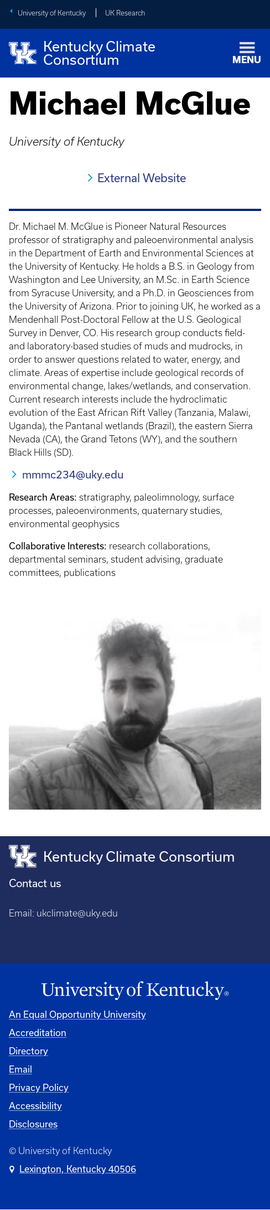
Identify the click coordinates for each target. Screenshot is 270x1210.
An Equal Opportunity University (77, 1014)
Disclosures (33, 1124)
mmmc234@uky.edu (72, 474)
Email (20, 1069)
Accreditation (37, 1032)
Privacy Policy (39, 1087)
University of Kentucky (52, 13)
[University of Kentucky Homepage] (135, 991)
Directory (28, 1051)
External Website (141, 177)
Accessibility (35, 1105)
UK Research (125, 13)
